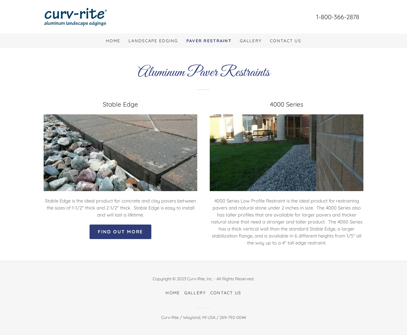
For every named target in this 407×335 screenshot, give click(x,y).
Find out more (120, 232)
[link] (76, 16)
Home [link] (113, 40)
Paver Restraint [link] (209, 40)
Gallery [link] (251, 40)
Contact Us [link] (285, 40)
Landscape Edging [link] (153, 40)
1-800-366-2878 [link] (337, 17)
